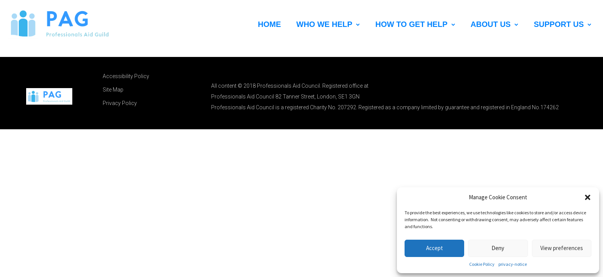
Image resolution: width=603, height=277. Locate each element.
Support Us (562, 24)
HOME (269, 24)
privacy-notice (512, 264)
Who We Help (328, 24)
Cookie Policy (482, 264)
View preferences (561, 248)
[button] (587, 197)
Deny (497, 248)
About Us (494, 24)
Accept (434, 248)
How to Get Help (415, 24)
